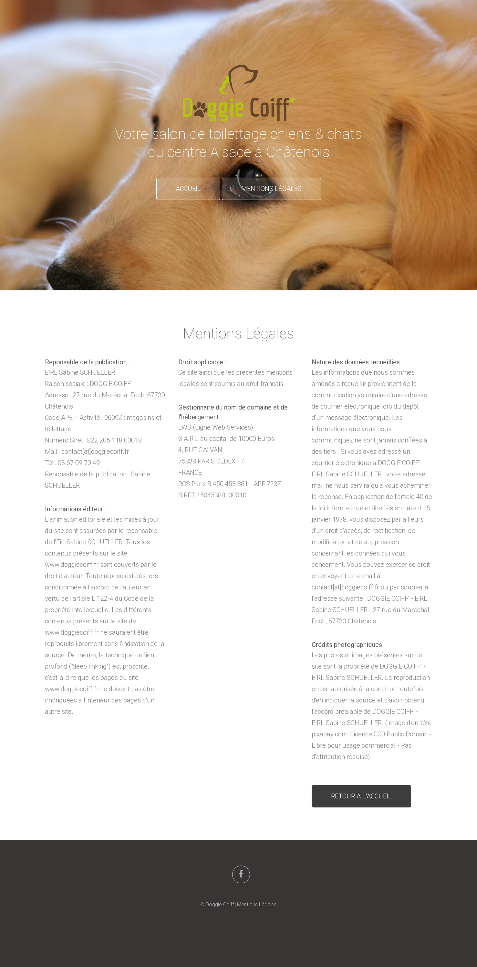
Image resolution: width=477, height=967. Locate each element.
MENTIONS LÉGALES (271, 188)
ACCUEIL (188, 188)
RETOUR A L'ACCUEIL (361, 796)
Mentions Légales (257, 904)
